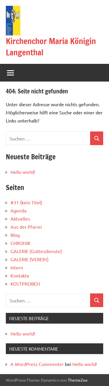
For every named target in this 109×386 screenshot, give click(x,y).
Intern (16, 267)
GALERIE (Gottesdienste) (36, 251)
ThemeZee (77, 380)
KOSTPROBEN (25, 283)
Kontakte (19, 275)
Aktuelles (20, 218)
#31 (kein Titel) (26, 202)
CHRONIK (20, 243)
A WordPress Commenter (37, 364)
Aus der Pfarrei (26, 227)
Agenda (18, 210)
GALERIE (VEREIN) (29, 259)
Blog (15, 235)
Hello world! (22, 172)
